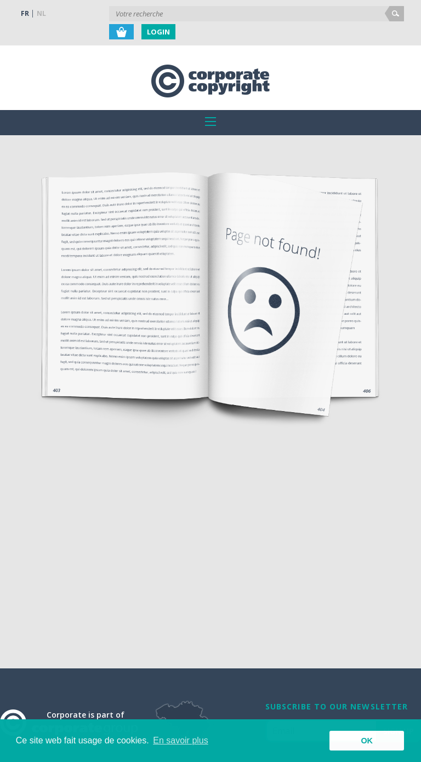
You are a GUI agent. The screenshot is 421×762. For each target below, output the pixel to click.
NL (41, 13)
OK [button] (367, 740)
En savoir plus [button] (180, 740)
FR (25, 13)
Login (158, 32)
